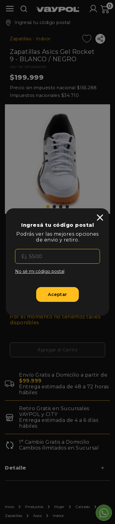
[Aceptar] (57, 294)
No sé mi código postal (39, 271)
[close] (100, 217)
